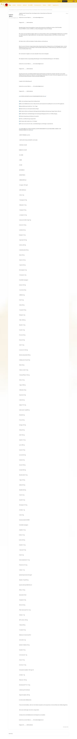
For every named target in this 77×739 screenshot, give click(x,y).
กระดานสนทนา (12, 9)
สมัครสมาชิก (65, 1)
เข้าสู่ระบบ (59, 1)
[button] (60, 5)
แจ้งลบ (67, 13)
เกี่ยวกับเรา (19, 5)
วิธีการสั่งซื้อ (30, 5)
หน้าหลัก (14, 5)
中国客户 (49, 5)
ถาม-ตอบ (17, 9)
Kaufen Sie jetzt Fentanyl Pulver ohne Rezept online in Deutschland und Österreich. (36, 9)
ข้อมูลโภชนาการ (56, 5)
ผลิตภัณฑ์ (25, 5)
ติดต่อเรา (44, 5)
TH (74, 1)
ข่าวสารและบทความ (37, 5)
